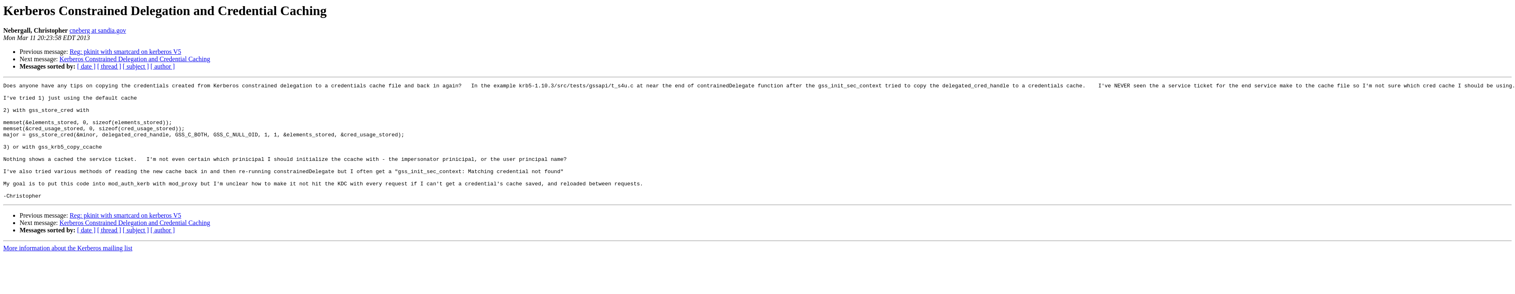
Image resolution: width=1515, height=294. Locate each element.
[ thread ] (109, 66)
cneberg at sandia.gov (97, 30)
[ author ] (163, 66)
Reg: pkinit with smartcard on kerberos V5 (125, 51)
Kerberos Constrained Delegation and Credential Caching (135, 59)
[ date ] (86, 66)
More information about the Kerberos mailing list (67, 271)
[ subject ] (136, 66)
